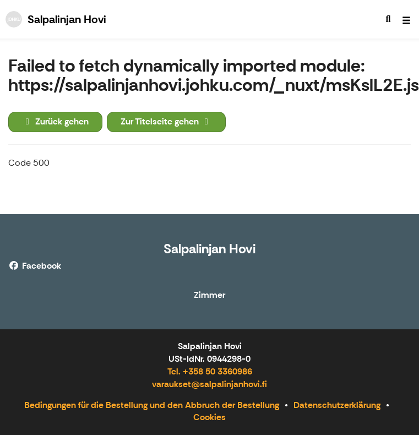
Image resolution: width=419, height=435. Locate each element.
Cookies (209, 417)
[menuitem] (388, 19)
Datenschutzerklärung (336, 405)
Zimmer (209, 295)
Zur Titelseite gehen (166, 121)
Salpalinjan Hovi (209, 248)
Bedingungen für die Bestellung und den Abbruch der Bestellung (151, 405)
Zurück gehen (55, 121)
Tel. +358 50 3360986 (209, 371)
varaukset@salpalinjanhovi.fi (209, 384)
